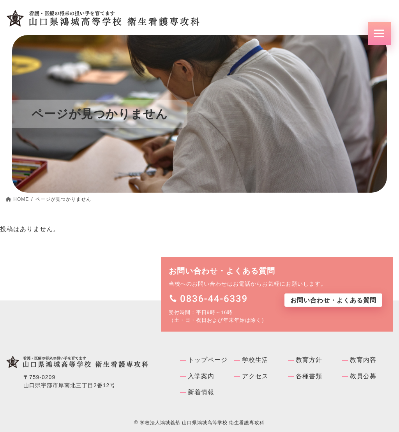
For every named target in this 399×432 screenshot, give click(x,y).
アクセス (255, 376)
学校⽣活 (255, 359)
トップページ (208, 359)
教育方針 (309, 359)
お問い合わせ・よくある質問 (333, 300)
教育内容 (363, 359)
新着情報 (201, 392)
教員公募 (363, 376)
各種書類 (309, 376)
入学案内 (201, 376)
